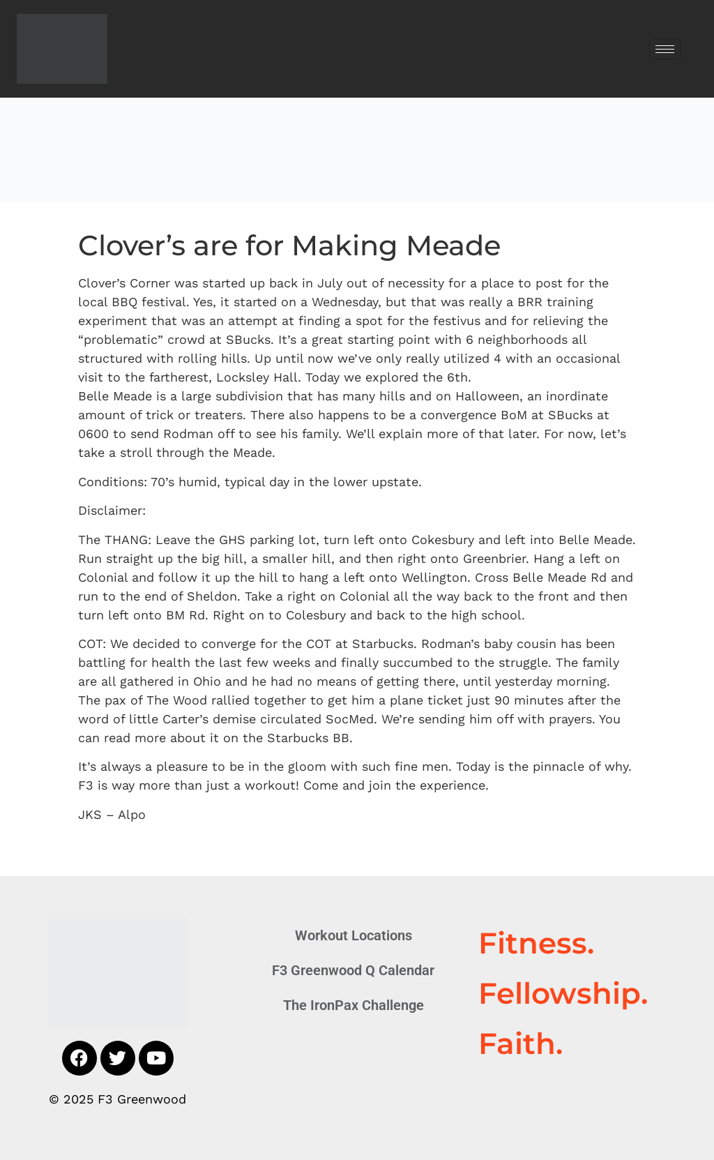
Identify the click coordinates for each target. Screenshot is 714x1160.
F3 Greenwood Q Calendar (353, 970)
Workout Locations (353, 935)
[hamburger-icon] (665, 49)
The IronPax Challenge (353, 1005)
